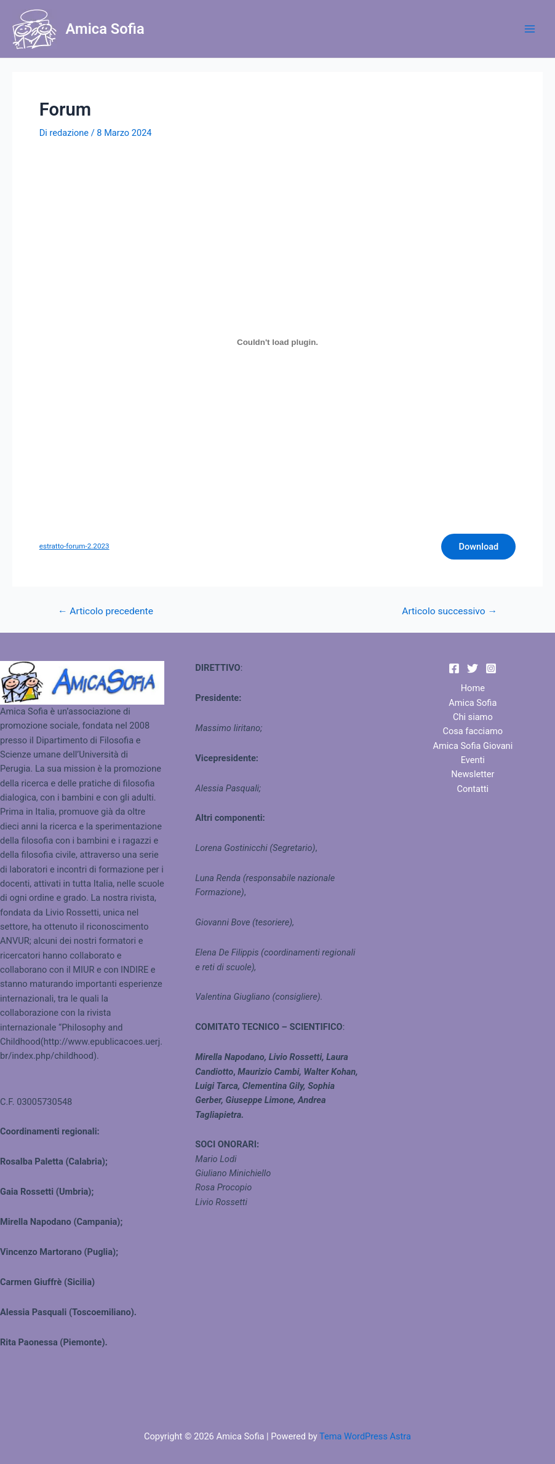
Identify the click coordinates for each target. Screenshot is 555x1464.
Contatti (473, 788)
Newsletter (472, 774)
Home (473, 688)
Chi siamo (473, 716)
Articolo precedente (105, 612)
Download (478, 546)
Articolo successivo (449, 612)
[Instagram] (491, 668)
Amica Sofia (105, 29)
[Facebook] (454, 668)
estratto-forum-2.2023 (74, 546)
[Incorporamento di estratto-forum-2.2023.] (277, 341)
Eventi (473, 760)
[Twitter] (472, 668)
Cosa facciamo (472, 731)
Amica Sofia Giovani (473, 745)
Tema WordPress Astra (365, 1436)
